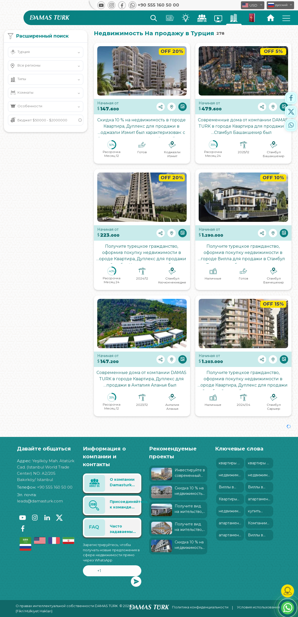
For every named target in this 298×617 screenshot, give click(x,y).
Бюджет (42, 120)
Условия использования (258, 607)
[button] (280, 5)
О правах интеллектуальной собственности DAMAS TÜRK (67, 606)
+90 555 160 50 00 (54, 487)
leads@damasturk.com (40, 501)
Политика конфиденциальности (200, 607)
